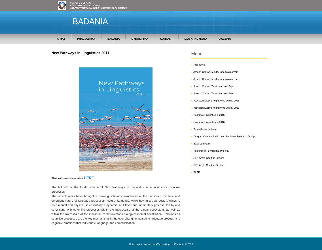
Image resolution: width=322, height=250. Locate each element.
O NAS (61, 38)
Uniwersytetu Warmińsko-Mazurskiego (150, 244)
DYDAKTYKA (139, 38)
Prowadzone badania (204, 129)
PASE (196, 172)
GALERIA (225, 38)
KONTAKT (166, 38)
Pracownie (199, 64)
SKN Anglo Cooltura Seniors (208, 165)
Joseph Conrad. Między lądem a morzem (215, 72)
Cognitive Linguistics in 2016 (209, 115)
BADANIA (113, 38)
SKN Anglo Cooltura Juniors (208, 158)
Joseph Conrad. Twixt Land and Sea (213, 86)
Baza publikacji (201, 143)
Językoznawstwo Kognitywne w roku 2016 (216, 100)
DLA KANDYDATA (195, 38)
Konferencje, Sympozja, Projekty (211, 150)
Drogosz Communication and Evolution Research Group (224, 136)
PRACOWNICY (86, 38)
